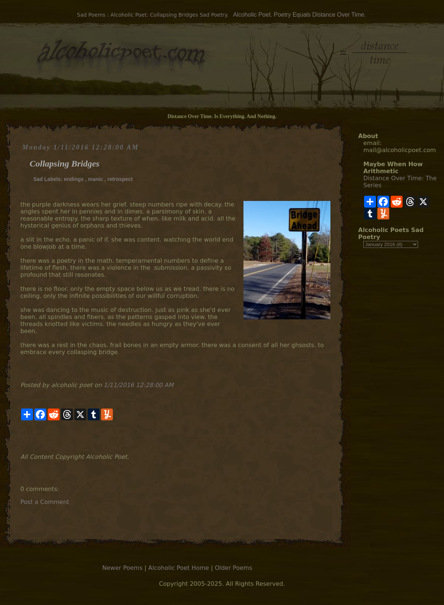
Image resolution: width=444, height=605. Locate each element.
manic (95, 179)
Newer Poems (122, 567)
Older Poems (233, 567)
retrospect (119, 179)
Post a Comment (44, 501)
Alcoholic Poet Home (178, 567)
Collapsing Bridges (65, 163)
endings (74, 179)
